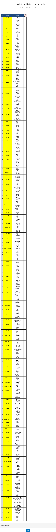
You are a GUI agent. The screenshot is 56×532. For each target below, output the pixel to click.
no (2, 15)
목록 (28, 530)
